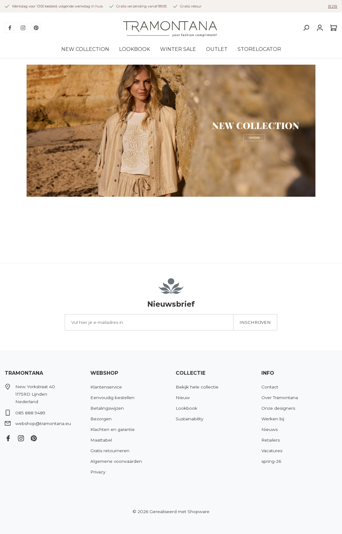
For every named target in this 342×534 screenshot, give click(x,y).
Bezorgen (101, 418)
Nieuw (183, 397)
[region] (171, 131)
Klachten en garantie (112, 429)
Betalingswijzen (107, 408)
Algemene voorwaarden (116, 461)
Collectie (190, 373)
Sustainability (189, 418)
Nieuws (269, 429)
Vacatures (271, 450)
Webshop (104, 373)
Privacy (97, 471)
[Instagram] (23, 28)
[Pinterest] (36, 28)
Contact (269, 386)
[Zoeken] (306, 27)
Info (267, 373)
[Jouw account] (320, 27)
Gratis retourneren (109, 450)
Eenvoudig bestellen (112, 397)
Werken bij (272, 418)
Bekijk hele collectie (197, 386)
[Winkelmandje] (332, 27)
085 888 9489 (30, 412)
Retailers (270, 440)
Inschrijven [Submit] (255, 322)
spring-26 (271, 461)
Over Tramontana (279, 397)
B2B (332, 6)
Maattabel (101, 440)
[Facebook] (10, 28)
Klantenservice (106, 386)
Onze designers (278, 408)
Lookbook (186, 408)
